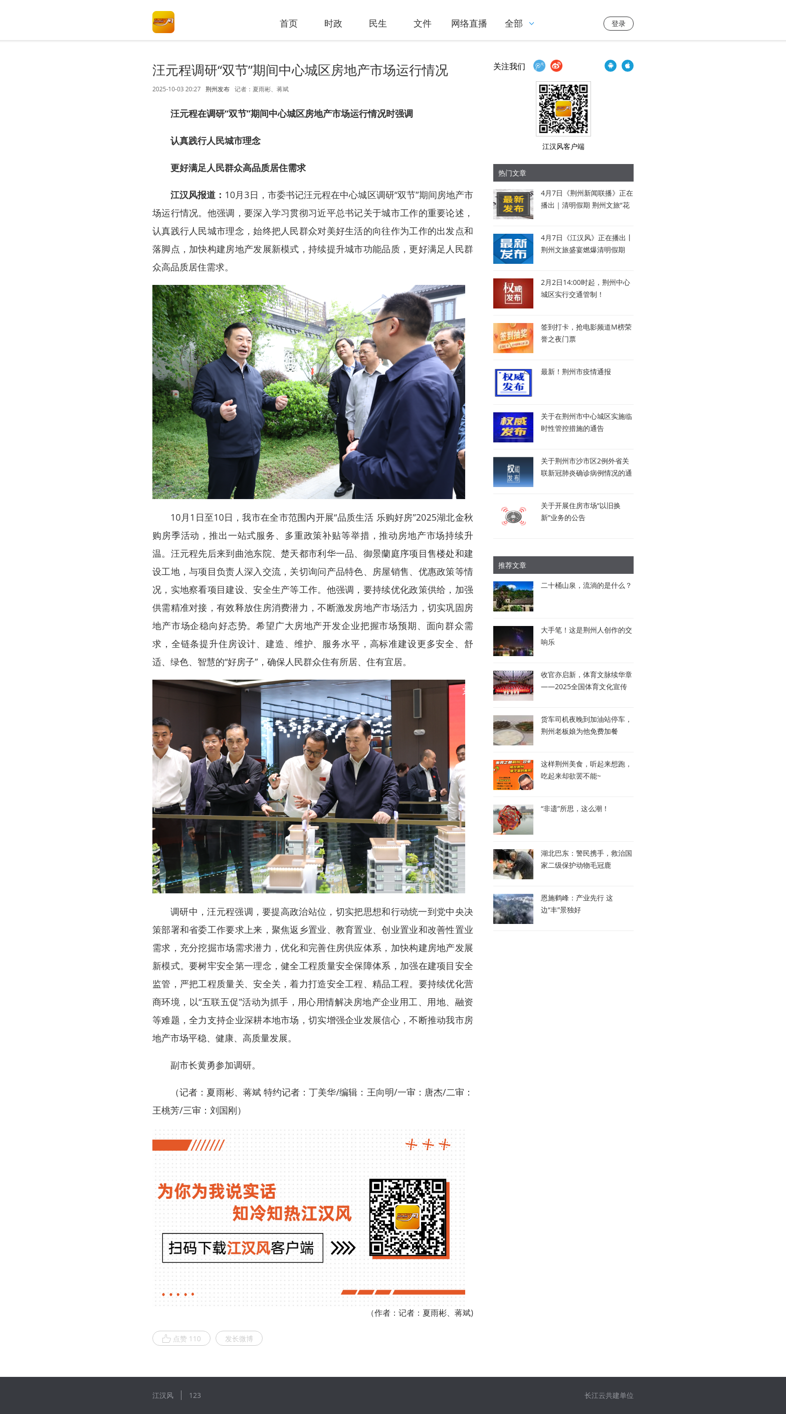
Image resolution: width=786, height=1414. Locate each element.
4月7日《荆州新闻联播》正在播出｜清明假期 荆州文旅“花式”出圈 (587, 205)
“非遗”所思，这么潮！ (575, 808)
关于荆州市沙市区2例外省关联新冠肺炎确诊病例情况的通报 (586, 473)
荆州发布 (218, 89)
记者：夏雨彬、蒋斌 (262, 89)
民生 (378, 23)
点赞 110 (181, 1339)
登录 (619, 23)
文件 (423, 23)
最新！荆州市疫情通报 (576, 371)
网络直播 (469, 23)
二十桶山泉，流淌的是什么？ (586, 585)
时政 (333, 23)
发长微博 (239, 1338)
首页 (289, 23)
